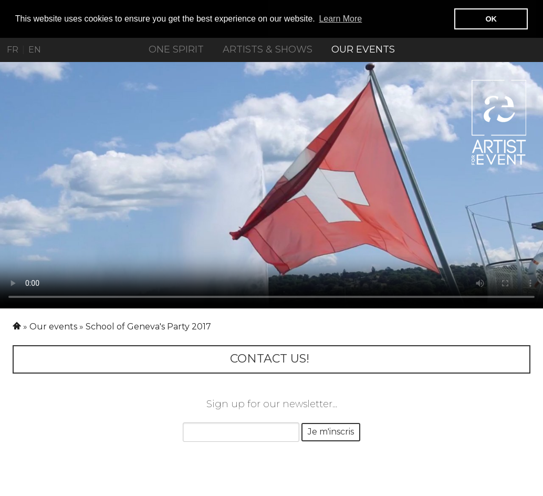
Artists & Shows (267, 49)
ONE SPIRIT (176, 49)
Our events (363, 49)
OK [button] (491, 19)
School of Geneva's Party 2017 (148, 326)
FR (12, 50)
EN (34, 50)
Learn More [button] (340, 18)
